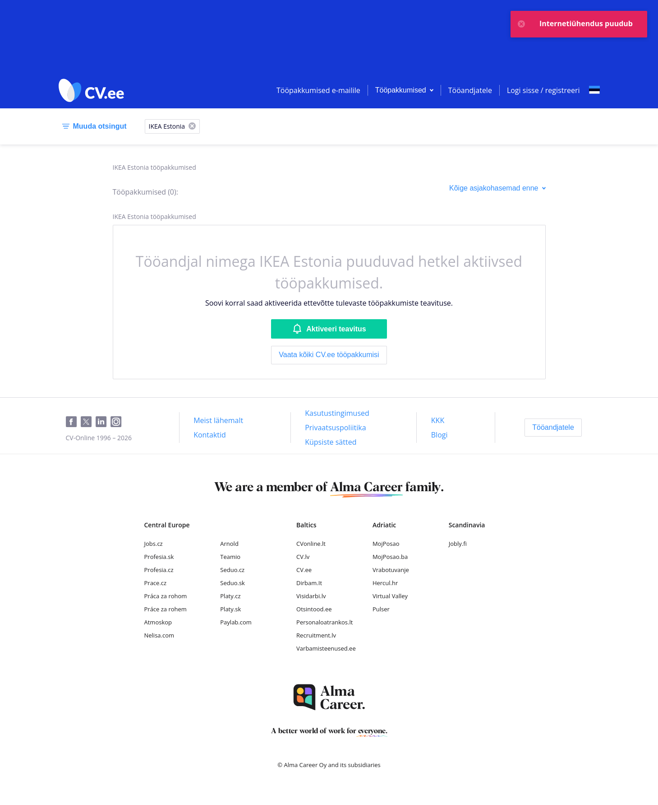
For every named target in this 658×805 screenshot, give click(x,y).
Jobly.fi (458, 544)
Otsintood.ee (313, 609)
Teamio (230, 557)
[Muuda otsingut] (93, 126)
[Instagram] (117, 422)
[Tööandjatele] (553, 428)
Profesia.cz (159, 570)
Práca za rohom (165, 596)
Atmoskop (158, 622)
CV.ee (304, 570)
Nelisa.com (159, 635)
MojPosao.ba (390, 557)
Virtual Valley (390, 596)
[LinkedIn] (103, 422)
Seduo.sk (232, 583)
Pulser (381, 609)
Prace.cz (155, 583)
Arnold (229, 544)
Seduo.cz (232, 570)
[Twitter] (88, 422)
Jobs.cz (153, 544)
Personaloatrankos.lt (324, 622)
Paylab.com (236, 622)
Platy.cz (230, 596)
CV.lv (302, 557)
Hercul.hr (385, 583)
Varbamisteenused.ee (326, 648)
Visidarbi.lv (311, 596)
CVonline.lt (311, 544)
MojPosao (386, 544)
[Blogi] (439, 435)
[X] (192, 126)
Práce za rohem (165, 609)
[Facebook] (73, 422)
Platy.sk (230, 609)
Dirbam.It (309, 583)
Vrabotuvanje (391, 570)
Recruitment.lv (316, 635)
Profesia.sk (159, 557)
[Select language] (594, 90)
